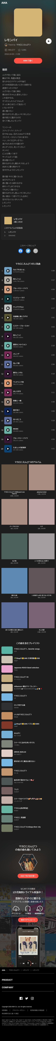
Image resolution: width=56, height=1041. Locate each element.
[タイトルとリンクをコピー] (35, 251)
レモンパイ (18, 219)
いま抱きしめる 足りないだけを (42, 595)
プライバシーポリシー (18, 1010)
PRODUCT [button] (7, 979)
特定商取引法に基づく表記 (10, 1013)
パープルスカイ (14, 526)
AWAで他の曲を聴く (27, 876)
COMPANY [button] (7, 987)
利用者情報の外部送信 (37, 1010)
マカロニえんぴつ (23, 45)
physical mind (41, 492)
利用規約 (5, 1010)
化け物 (14, 561)
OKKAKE (12, 235)
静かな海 (14, 595)
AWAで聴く (28, 61)
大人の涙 (41, 630)
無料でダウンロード (28, 920)
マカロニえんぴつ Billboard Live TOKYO (14, 493)
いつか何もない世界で (42, 561)
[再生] (49, 41)
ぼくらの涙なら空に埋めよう (14, 630)
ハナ (41, 526)
